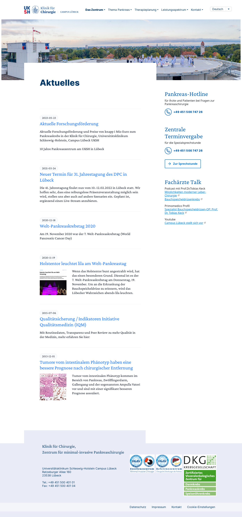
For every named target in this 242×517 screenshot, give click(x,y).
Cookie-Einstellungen (201, 507)
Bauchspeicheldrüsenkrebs (184, 199)
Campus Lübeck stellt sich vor (185, 223)
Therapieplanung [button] (146, 9)
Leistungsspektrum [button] (174, 9)
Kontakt (177, 507)
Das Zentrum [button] (94, 9)
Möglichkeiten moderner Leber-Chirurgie (185, 193)
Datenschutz (138, 507)
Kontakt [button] (196, 9)
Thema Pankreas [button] (119, 9)
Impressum (159, 507)
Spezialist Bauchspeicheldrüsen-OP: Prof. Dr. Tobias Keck (191, 211)
